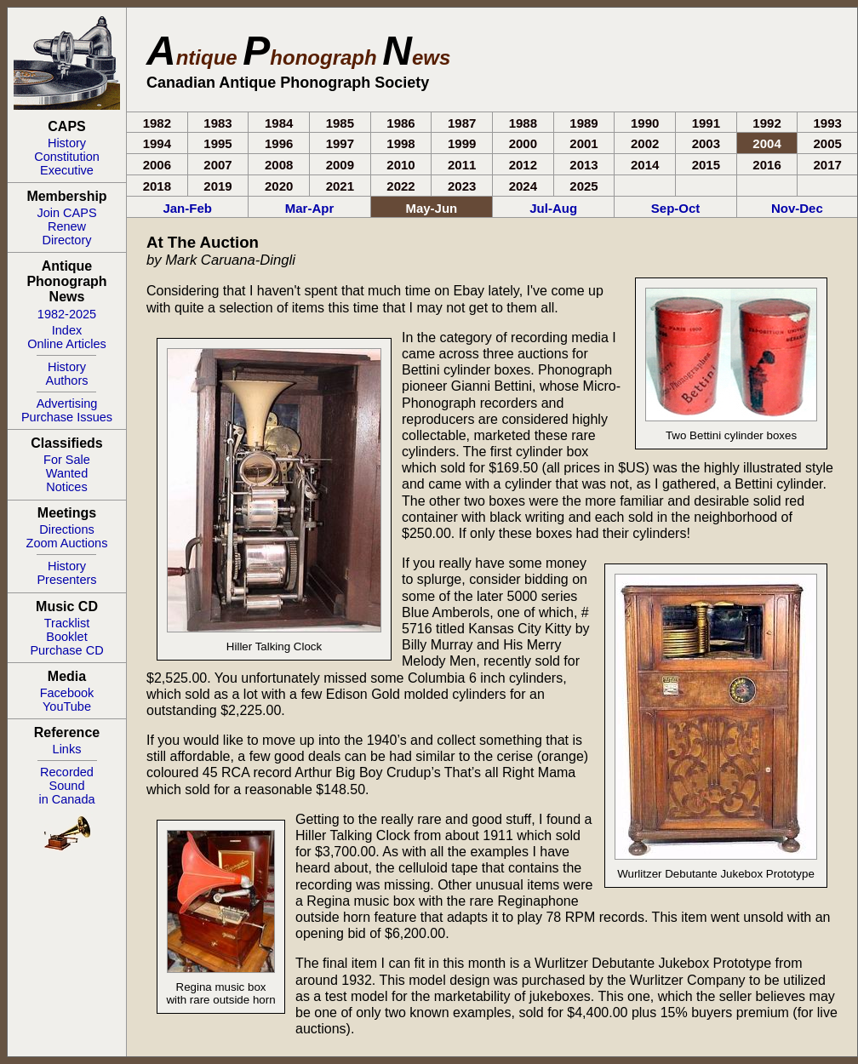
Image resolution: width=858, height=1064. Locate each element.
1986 (400, 123)
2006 (157, 164)
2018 (157, 186)
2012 (523, 164)
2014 (645, 164)
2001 (583, 143)
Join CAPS (66, 213)
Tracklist (66, 623)
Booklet (66, 637)
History (67, 143)
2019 (217, 186)
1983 (217, 123)
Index (67, 330)
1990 (645, 123)
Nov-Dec (797, 208)
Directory (66, 240)
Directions (66, 529)
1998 (400, 143)
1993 (828, 123)
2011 (462, 164)
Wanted (67, 473)
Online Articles (66, 344)
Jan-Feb (187, 208)
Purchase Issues (66, 417)
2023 (462, 186)
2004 (766, 143)
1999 (462, 143)
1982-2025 (66, 314)
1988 (523, 123)
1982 (157, 123)
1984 (279, 123)
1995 (217, 143)
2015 (706, 164)
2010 (400, 164)
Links (67, 749)
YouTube (67, 706)
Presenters (66, 579)
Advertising (67, 403)
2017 (828, 164)
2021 (340, 186)
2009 (340, 164)
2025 (583, 186)
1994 (157, 143)
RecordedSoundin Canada (66, 785)
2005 (828, 143)
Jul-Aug (553, 208)
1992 (766, 123)
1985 (340, 123)
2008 (279, 164)
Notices (66, 487)
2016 (766, 164)
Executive (67, 170)
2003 (706, 143)
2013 (583, 164)
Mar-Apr (310, 208)
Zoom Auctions (67, 543)
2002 (645, 143)
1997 (340, 143)
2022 (400, 186)
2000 (523, 143)
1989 (583, 123)
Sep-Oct (676, 208)
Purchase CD (66, 650)
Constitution (67, 156)
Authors (67, 380)
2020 (279, 186)
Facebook (67, 693)
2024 (523, 186)
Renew (67, 226)
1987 (462, 123)
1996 (279, 143)
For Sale (66, 459)
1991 (706, 123)
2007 (217, 164)
